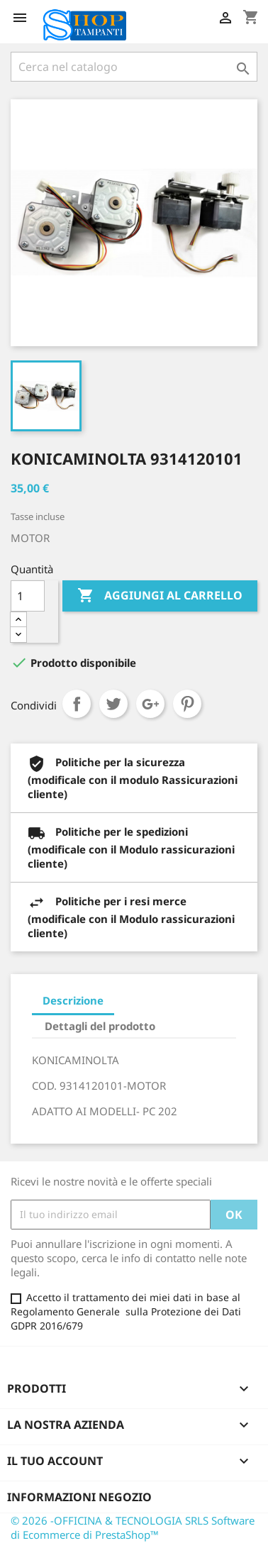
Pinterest (187, 704)
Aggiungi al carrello (159, 596)
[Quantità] (28, 596)
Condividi (76, 704)
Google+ (150, 704)
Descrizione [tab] (73, 1000)
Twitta (113, 704)
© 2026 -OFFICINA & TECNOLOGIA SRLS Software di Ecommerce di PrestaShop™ (133, 1527)
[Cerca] (134, 67)
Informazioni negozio (79, 1497)
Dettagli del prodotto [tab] (100, 1026)
